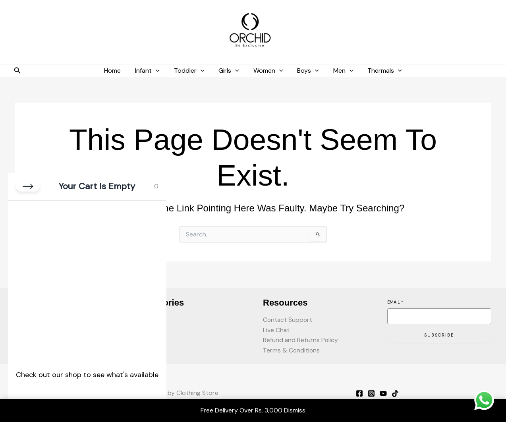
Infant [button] (151, 70)
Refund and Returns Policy (301, 340)
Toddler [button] (191, 70)
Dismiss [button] (294, 410)
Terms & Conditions (292, 350)
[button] (17, 71)
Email (395, 301)
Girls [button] (229, 70)
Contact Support (288, 319)
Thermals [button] (379, 70)
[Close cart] (28, 186)
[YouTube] (383, 393)
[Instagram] (371, 393)
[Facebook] (359, 393)
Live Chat (276, 329)
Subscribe (439, 334)
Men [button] (339, 70)
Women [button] (267, 70)
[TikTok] (395, 393)
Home (118, 70)
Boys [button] (306, 70)
